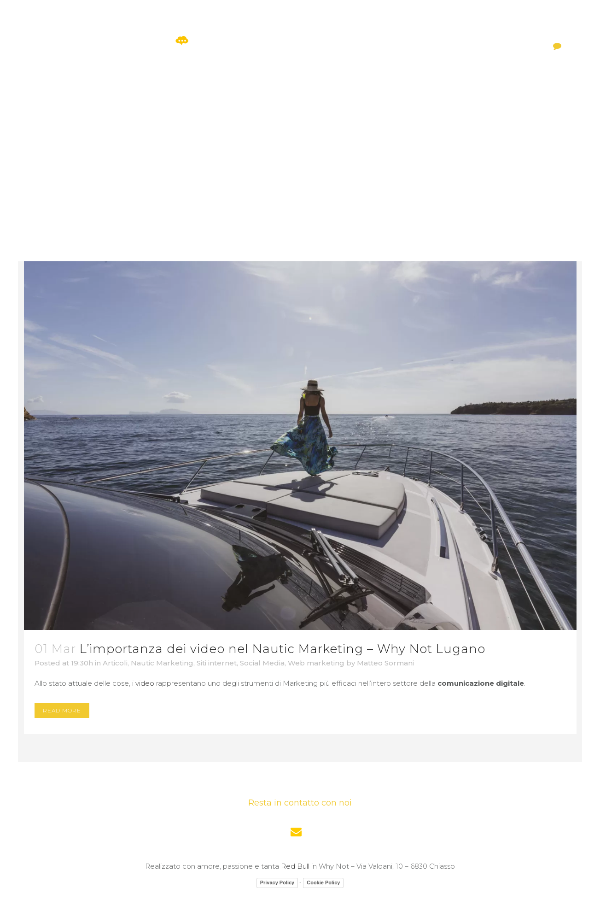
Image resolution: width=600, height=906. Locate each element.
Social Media (262, 663)
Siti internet (217, 663)
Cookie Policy (323, 882)
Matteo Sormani (385, 663)
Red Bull (295, 866)
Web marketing (316, 663)
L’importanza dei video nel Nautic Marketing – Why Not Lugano (282, 648)
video (144, 683)
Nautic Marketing (162, 663)
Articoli (115, 663)
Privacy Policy (277, 882)
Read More (62, 710)
